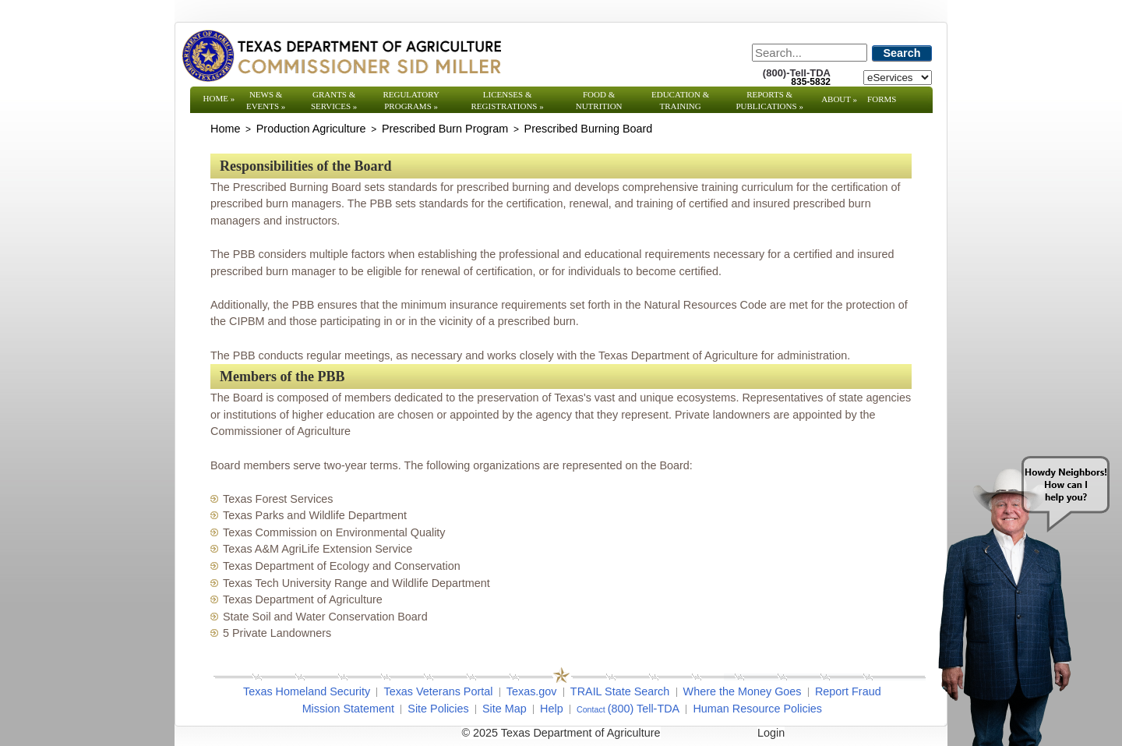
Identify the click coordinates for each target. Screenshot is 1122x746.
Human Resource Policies (757, 708)
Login (771, 733)
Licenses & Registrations (507, 100)
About (839, 99)
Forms (881, 99)
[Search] (809, 53)
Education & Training (680, 100)
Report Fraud (848, 691)
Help (551, 708)
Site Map (504, 708)
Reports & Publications (769, 100)
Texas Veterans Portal (437, 691)
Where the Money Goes (742, 691)
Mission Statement (348, 708)
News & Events (265, 100)
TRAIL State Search (619, 691)
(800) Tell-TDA (644, 708)
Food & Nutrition (599, 100)
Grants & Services (334, 100)
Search (902, 53)
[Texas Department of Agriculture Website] (340, 55)
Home (219, 98)
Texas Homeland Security (306, 691)
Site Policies (438, 708)
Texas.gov (531, 691)
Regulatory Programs (411, 100)
